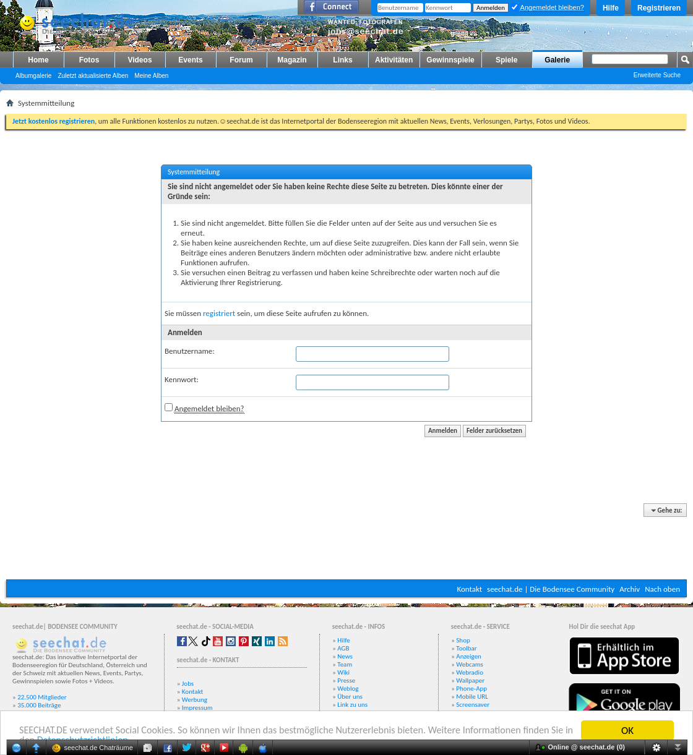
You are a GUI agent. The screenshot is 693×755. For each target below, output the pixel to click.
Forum (241, 60)
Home (38, 60)
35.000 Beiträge (39, 705)
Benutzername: (190, 351)
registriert (219, 313)
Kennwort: (182, 379)
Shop (463, 640)
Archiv (629, 589)
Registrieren (659, 8)
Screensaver (472, 705)
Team (344, 664)
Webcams (469, 664)
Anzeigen (468, 656)
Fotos (89, 60)
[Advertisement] (346, 542)
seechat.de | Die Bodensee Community (550, 589)
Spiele (506, 60)
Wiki (343, 672)
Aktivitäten (394, 60)
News (345, 656)
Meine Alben (151, 75)
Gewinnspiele (450, 60)
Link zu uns (352, 705)
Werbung (194, 700)
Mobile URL (472, 697)
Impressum (197, 708)
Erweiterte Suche (657, 75)
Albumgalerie (33, 75)
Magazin (291, 60)
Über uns (350, 697)
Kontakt (469, 589)
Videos (139, 60)
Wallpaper (470, 680)
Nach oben (662, 589)
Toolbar (466, 648)
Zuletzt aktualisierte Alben (93, 75)
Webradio (469, 672)
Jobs (188, 684)
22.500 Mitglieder (42, 697)
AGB (343, 648)
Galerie (557, 60)
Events (190, 60)
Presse (346, 680)
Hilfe (611, 8)
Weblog (347, 689)
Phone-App (471, 689)
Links (342, 60)
